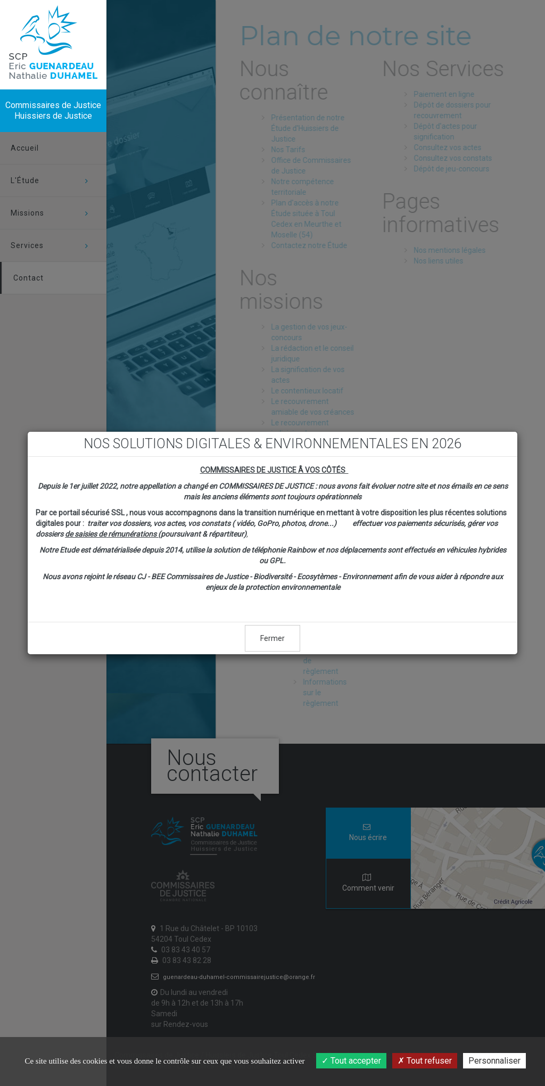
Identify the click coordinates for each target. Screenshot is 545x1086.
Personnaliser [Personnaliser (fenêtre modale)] (494, 1061)
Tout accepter (351, 1061)
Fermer (272, 638)
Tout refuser (425, 1061)
